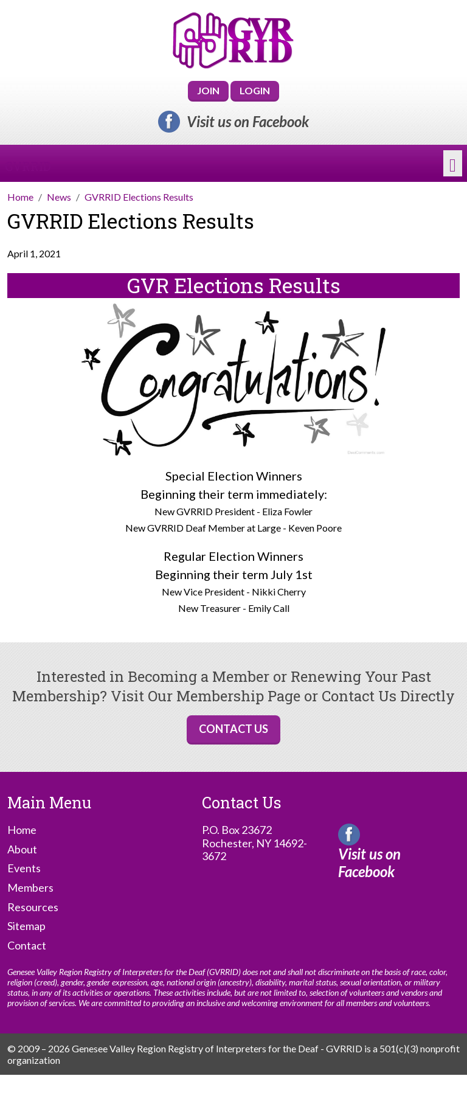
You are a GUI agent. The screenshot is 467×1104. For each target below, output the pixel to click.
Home (21, 830)
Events (24, 868)
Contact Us (233, 728)
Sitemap (26, 926)
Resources (32, 907)
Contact (26, 945)
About (22, 849)
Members (30, 887)
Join (208, 90)
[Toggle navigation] (452, 163)
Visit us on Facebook (248, 121)
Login (255, 90)
